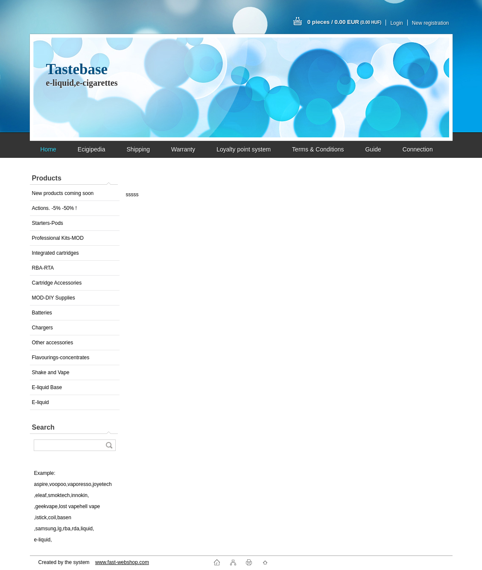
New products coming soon (63, 193)
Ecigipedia (91, 149)
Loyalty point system (243, 149)
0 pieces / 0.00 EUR (344, 22)
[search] (109, 445)
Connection (418, 149)
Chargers (42, 328)
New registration (430, 23)
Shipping (138, 149)
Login (396, 23)
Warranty (183, 149)
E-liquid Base (47, 387)
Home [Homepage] (48, 149)
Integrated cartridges (55, 253)
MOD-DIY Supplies (53, 298)
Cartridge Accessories (57, 283)
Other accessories (52, 343)
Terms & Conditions (318, 149)
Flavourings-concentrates (61, 358)
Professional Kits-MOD (58, 238)
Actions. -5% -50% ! (54, 208)
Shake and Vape (51, 372)
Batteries (42, 313)
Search (43, 427)
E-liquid (40, 402)
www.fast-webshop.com (122, 562)
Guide (373, 149)
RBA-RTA (43, 268)
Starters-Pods (47, 223)
